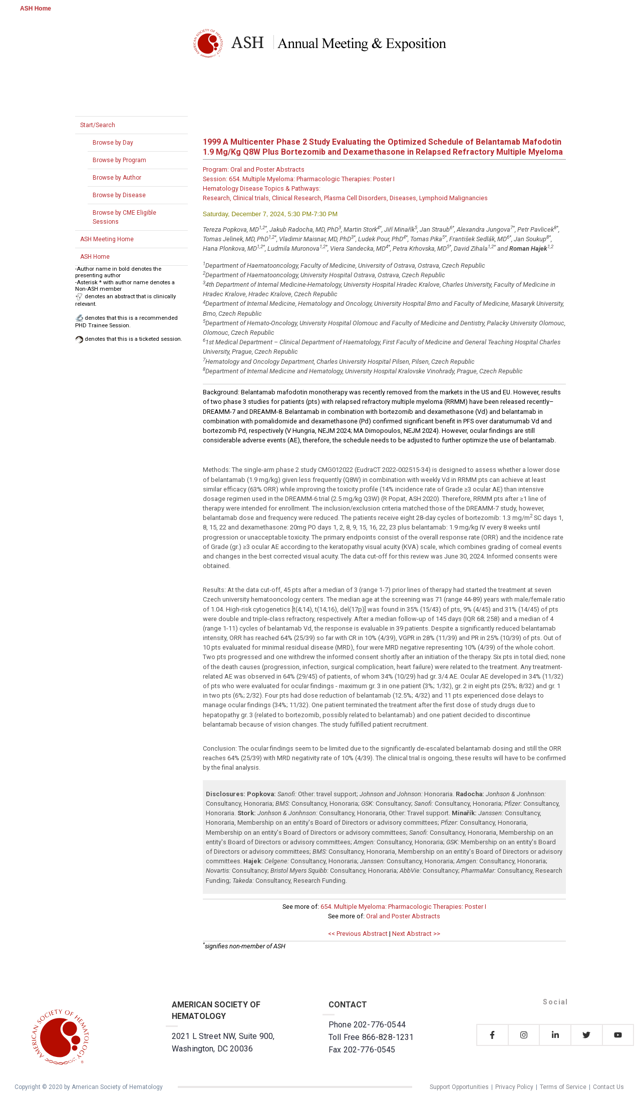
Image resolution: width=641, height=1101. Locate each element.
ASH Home (35, 8)
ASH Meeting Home (107, 239)
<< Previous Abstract (358, 933)
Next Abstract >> (416, 933)
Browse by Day (113, 142)
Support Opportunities (459, 1086)
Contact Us (608, 1086)
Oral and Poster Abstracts (403, 916)
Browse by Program (119, 160)
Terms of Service (563, 1086)
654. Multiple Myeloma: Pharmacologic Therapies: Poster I (403, 906)
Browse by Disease (119, 195)
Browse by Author (117, 177)
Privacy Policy (514, 1086)
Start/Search (97, 125)
